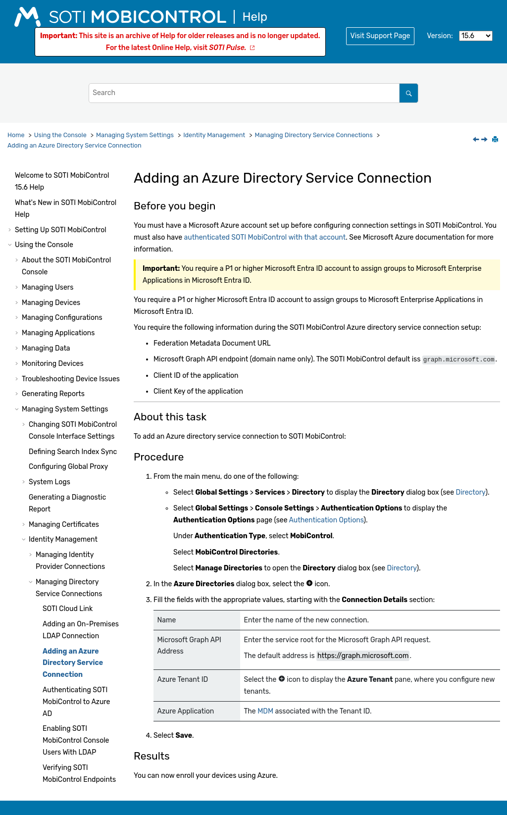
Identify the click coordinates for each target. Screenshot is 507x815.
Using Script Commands (54, 733)
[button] (32, 190)
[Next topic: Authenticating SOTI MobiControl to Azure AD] (485, 140)
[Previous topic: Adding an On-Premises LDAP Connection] (476, 140)
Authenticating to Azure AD (76, 309)
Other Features (46, 645)
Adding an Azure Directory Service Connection (74, 145)
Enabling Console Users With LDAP (76, 348)
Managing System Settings (135, 135)
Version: (440, 36)
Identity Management (214, 135)
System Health (38, 687)
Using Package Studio (50, 718)
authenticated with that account (265, 237)
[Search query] (253, 92)
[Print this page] (496, 140)
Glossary (29, 779)
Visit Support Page (380, 36)
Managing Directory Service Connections (313, 135)
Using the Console (60, 135)
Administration (67, 703)
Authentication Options (326, 520)
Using (63, 748)
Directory (470, 492)
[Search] (408, 92)
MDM (265, 711)
